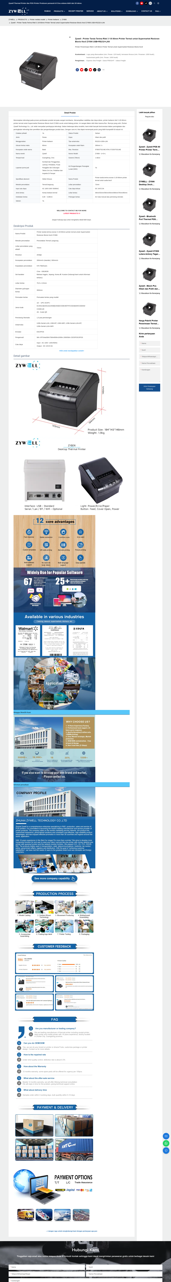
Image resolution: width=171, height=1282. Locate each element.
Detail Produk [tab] (70, 113)
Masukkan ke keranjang (150, 154)
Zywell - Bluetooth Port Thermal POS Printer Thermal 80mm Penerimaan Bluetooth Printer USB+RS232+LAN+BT (149, 218)
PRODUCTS (22, 19)
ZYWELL (12, 19)
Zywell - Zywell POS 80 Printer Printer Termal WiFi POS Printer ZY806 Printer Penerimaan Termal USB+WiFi (149, 148)
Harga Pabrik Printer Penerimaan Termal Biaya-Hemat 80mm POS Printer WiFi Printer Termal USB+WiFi (148, 322)
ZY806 (64, 19)
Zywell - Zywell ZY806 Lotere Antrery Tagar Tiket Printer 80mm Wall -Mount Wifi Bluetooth (149, 253)
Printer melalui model (37, 19)
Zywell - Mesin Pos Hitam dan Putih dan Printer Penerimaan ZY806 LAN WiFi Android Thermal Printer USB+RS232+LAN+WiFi (149, 287)
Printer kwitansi (53, 19)
